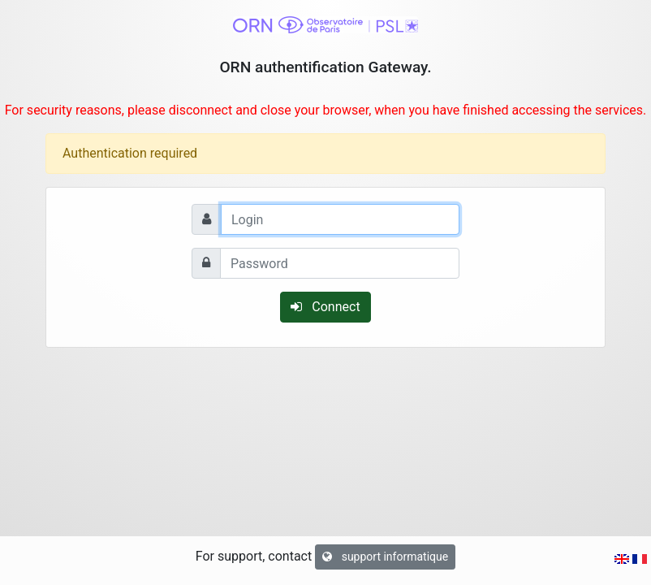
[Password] (339, 263)
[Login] (340, 219)
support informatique (385, 556)
